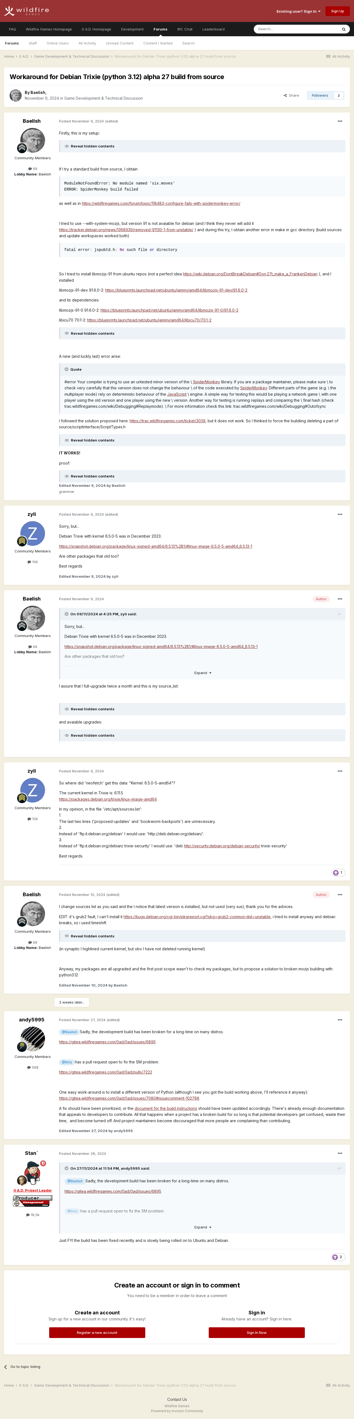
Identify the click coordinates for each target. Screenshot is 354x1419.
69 (32, 168)
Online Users (58, 43)
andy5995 (31, 1020)
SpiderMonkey (206, 381)
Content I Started (157, 43)
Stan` (31, 1153)
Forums (161, 31)
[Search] (282, 29)
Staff (33, 43)
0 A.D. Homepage (96, 29)
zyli (31, 514)
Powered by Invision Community (177, 1411)
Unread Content (119, 43)
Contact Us (177, 1399)
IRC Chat (185, 29)
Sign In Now (257, 1332)
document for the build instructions (166, 1108)
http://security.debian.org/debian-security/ (222, 845)
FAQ (12, 29)
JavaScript (176, 394)
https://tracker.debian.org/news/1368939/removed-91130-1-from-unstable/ (126, 229)
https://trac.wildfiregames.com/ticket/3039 (167, 420)
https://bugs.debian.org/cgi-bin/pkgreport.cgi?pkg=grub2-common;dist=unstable (197, 916)
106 (32, 562)
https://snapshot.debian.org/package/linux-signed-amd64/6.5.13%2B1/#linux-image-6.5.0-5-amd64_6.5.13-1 (155, 546)
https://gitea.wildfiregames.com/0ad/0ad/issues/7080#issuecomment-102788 (129, 1098)
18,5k (33, 1215)
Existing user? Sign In (298, 11)
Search (188, 43)
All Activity (87, 43)
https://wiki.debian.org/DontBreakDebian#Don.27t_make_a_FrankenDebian (250, 274)
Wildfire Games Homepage (49, 29)
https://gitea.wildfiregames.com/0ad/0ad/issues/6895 (107, 1042)
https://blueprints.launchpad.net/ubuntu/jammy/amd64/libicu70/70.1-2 (149, 320)
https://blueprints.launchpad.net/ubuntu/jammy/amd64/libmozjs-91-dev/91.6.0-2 (176, 290)
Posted (81, 121)
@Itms (67, 1062)
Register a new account (97, 1332)
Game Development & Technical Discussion (103, 98)
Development (132, 29)
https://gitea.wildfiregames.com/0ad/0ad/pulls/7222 (105, 1072)
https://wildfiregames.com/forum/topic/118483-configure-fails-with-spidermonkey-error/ (161, 203)
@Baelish (69, 1032)
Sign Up (337, 11)
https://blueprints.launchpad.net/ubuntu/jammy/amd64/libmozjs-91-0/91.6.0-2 (169, 310)
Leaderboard (213, 29)
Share (291, 95)
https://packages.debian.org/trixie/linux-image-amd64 (108, 799)
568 (32, 1067)
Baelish (37, 92)
